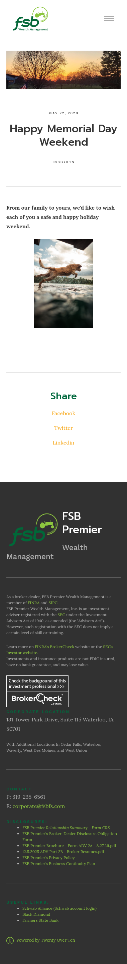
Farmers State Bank (40, 920)
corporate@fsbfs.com (38, 806)
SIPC (52, 602)
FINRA (33, 602)
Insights (63, 162)
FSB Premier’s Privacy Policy (49, 857)
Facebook (63, 413)
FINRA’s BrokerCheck (54, 646)
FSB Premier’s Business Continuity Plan (58, 863)
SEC (61, 614)
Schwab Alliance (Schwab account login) (59, 908)
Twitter (63, 428)
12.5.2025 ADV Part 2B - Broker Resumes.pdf (63, 851)
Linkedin (63, 442)
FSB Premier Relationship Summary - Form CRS (66, 827)
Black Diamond (36, 914)
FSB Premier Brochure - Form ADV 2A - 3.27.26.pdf (69, 845)
